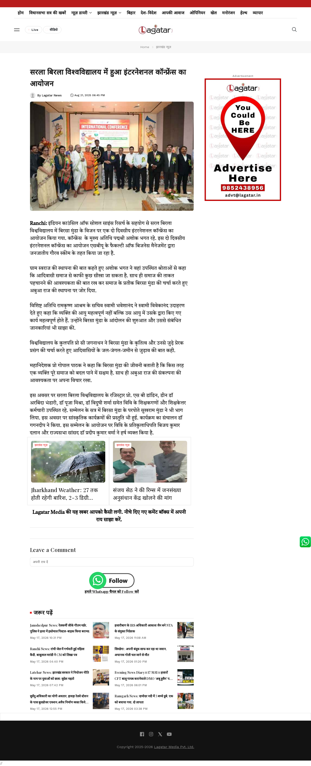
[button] (17, 29)
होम (21, 12)
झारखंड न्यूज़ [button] (109, 12)
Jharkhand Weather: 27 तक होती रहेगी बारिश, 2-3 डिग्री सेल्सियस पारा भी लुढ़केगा (64, 497)
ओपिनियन (197, 12)
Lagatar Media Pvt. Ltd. (174, 747)
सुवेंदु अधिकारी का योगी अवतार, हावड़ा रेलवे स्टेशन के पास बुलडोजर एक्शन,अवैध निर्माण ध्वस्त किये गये (59, 702)
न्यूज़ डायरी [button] (81, 12)
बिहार (131, 12)
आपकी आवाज (173, 12)
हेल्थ (243, 12)
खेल (214, 12)
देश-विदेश (148, 12)
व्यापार (258, 12)
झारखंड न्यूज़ (41, 445)
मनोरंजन (228, 12)
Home (144, 47)
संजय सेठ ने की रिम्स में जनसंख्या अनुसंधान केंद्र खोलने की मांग (147, 493)
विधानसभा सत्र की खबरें (47, 12)
